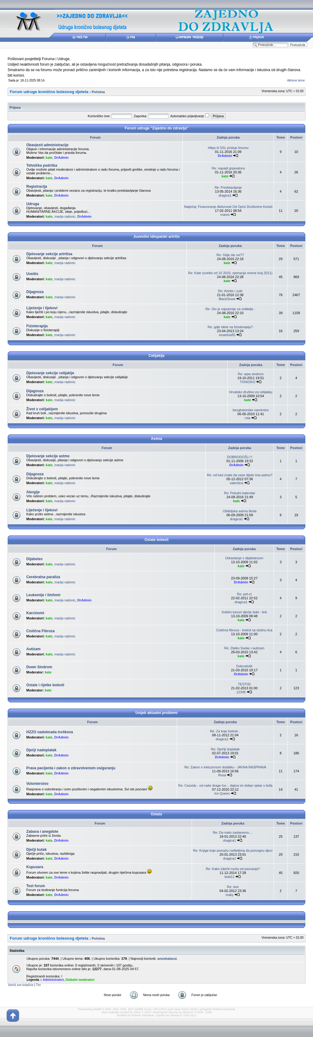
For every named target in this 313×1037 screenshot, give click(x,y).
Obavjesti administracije (47, 145)
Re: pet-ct (244, 594)
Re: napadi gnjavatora (228, 168)
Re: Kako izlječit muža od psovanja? (233, 869)
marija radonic (64, 216)
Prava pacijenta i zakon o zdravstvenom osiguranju (70, 768)
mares (225, 214)
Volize (137, 1012)
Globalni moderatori (79, 979)
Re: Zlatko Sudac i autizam (244, 648)
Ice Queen (222, 793)
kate (49, 157)
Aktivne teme (296, 80)
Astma (156, 439)
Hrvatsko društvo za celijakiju (250, 392)
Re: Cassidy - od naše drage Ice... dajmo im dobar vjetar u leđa (225, 785)
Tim (38, 985)
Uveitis (32, 274)
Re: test (233, 887)
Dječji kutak (36, 849)
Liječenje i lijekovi (41, 308)
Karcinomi (35, 613)
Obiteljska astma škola (239, 511)
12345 (241, 692)
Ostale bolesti (157, 540)
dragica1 (225, 195)
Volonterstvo (37, 783)
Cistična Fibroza (40, 631)
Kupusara (34, 867)
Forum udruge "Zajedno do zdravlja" (156, 128)
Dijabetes (34, 559)
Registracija (36, 186)
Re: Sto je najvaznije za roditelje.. (230, 309)
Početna (98, 92)
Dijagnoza (35, 292)
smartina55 (227, 335)
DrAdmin (61, 157)
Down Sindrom (39, 667)
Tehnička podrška (41, 165)
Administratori (53, 979)
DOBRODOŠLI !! (239, 457)
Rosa (222, 775)
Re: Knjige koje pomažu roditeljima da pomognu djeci (232, 850)
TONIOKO (247, 382)
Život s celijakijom (42, 409)
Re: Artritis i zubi (230, 291)
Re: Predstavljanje (228, 187)
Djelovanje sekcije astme (47, 456)
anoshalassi (167, 958)
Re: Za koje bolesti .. (225, 731)
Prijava (14, 107)
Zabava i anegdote (42, 831)
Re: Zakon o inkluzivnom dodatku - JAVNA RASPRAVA (225, 767)
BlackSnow (227, 299)
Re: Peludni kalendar (239, 493)
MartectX (187, 1012)
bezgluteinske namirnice (251, 410)
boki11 (229, 877)
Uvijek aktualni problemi (156, 713)
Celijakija (156, 356)
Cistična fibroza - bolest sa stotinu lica (244, 630)
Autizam (33, 649)
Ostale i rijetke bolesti (45, 685)
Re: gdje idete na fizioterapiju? (230, 327)
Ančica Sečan (189, 1009)
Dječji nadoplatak (41, 750)
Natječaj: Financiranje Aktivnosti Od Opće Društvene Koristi (228, 206)
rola (247, 418)
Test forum (35, 886)
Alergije (33, 492)
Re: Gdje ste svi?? (230, 255)
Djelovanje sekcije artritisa (49, 254)
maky (230, 895)
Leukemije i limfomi (43, 595)
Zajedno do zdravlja (168, 1015)
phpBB (97, 1009)
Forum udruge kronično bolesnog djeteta (49, 91)
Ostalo (156, 814)
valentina (236, 483)
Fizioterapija (37, 326)
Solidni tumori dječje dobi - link (244, 612)
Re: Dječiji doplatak (225, 749)
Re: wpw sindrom (250, 374)
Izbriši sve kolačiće (20, 985)
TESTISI (244, 684)
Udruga (32, 204)
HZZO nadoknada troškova (49, 732)
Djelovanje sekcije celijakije (50, 373)
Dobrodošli (244, 666)
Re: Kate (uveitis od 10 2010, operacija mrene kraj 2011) (230, 273)
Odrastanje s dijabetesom (244, 558)
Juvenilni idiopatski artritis (156, 236)
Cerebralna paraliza (43, 577)
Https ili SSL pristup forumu (228, 148)
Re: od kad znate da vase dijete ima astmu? (239, 475)
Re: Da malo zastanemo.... (232, 832)
